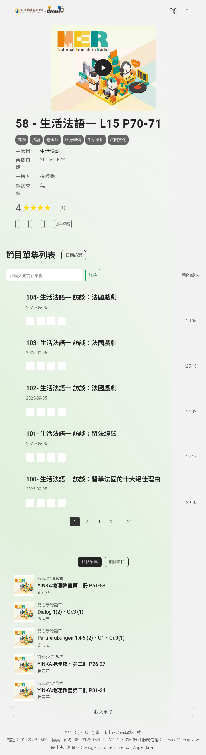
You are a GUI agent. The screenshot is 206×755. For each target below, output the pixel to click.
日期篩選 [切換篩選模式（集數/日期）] (74, 255)
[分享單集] (36, 224)
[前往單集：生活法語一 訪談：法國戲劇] (111, 303)
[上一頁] (64, 522)
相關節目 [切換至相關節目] (116, 561)
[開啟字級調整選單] (189, 10)
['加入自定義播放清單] (41, 321)
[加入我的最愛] (23, 224)
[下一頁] (141, 522)
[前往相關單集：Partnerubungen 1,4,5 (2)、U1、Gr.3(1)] (103, 638)
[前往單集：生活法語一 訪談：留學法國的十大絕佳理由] (111, 485)
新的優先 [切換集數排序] (190, 275)
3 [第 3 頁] (99, 521)
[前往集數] (44, 275)
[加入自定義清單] (30, 224)
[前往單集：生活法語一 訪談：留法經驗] (111, 439)
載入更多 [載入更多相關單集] (103, 711)
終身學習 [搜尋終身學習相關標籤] (73, 139)
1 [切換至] (75, 521)
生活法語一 (52, 151)
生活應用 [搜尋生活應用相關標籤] (95, 139)
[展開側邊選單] (7, 10)
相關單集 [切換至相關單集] (90, 561)
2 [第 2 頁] (87, 521)
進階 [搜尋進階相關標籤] (22, 139)
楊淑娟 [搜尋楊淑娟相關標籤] (52, 139)
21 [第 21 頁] (129, 521)
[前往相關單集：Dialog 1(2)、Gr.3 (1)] (103, 612)
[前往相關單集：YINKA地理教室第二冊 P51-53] (103, 586)
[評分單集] (43, 224)
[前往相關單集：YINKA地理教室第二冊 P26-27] (103, 664)
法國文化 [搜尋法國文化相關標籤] (118, 139)
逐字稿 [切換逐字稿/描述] (63, 224)
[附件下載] (49, 224)
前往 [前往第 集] (92, 275)
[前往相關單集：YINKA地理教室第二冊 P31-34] (103, 690)
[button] (16, 309)
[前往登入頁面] (200, 10)
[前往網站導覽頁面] (173, 10)
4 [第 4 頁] (110, 521)
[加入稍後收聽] (17, 224)
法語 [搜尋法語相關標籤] (36, 139)
